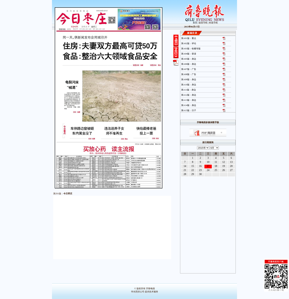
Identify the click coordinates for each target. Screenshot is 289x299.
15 (192, 166)
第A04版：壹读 (188, 53)
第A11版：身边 (188, 90)
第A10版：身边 (188, 84)
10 (208, 162)
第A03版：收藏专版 (191, 48)
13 (231, 162)
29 (192, 174)
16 (200, 166)
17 (208, 166)
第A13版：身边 (188, 100)
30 (200, 174)
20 (231, 166)
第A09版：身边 (188, 79)
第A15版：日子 (188, 110)
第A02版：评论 (188, 43)
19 (223, 166)
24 (208, 170)
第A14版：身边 (188, 105)
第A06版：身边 (188, 64)
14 (185, 166)
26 (223, 170)
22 (192, 170)
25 (216, 170)
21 (185, 170)
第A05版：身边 (188, 59)
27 (231, 170)
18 (216, 166)
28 (185, 174)
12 (223, 162)
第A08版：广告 (188, 74)
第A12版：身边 (188, 95)
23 (200, 170)
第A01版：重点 (188, 38)
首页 (195, 22)
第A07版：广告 (188, 69)
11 (216, 162)
